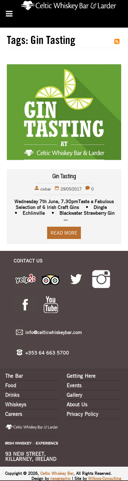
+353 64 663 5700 (47, 352)
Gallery (74, 395)
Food (10, 385)
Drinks (12, 395)
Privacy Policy (82, 414)
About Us (77, 404)
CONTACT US (28, 260)
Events (74, 385)
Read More (64, 232)
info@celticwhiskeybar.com (53, 332)
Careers (13, 414)
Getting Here (81, 376)
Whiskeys (15, 404)
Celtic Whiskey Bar (56, 473)
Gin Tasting (64, 176)
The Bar (14, 376)
